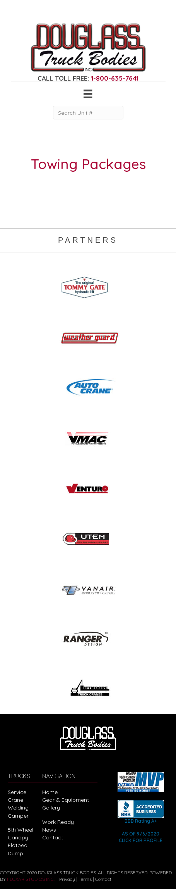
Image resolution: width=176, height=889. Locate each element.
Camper (18, 815)
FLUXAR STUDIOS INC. (31, 879)
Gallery (51, 807)
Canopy (18, 837)
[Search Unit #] (88, 112)
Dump (15, 853)
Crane (15, 799)
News (49, 829)
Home (50, 792)
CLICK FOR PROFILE (140, 840)
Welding (18, 807)
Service (17, 792)
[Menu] (88, 94)
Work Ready (58, 821)
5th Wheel (20, 829)
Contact (52, 837)
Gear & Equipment (65, 799)
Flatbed (17, 845)
